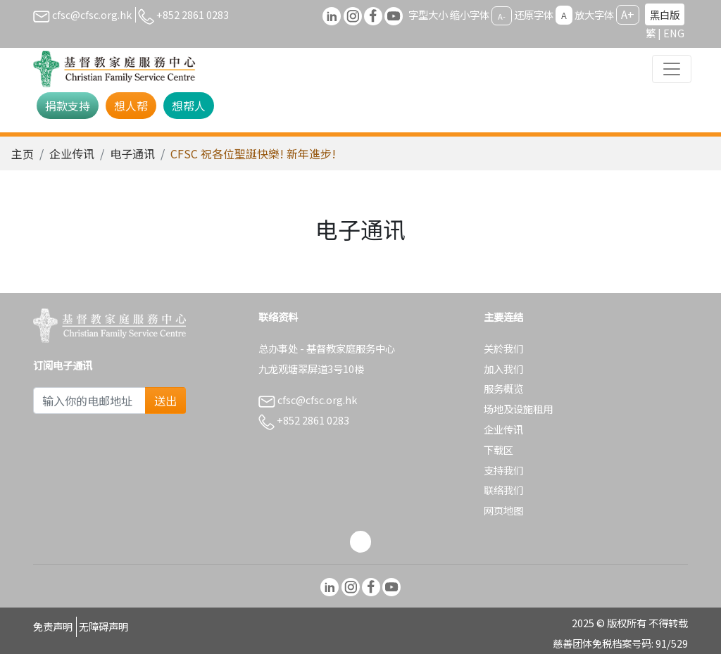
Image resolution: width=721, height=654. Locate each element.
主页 (22, 153)
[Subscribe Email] (89, 400)
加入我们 (503, 368)
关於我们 (503, 348)
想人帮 (131, 105)
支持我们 (503, 470)
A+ (627, 14)
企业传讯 (71, 153)
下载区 (498, 449)
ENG (673, 32)
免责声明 (53, 626)
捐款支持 (67, 105)
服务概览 (503, 388)
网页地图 (503, 510)
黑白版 (664, 14)
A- (502, 15)
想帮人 (189, 105)
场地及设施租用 (518, 408)
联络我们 (503, 489)
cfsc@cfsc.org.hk (82, 14)
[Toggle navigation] (671, 69)
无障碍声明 (103, 626)
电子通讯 (132, 153)
